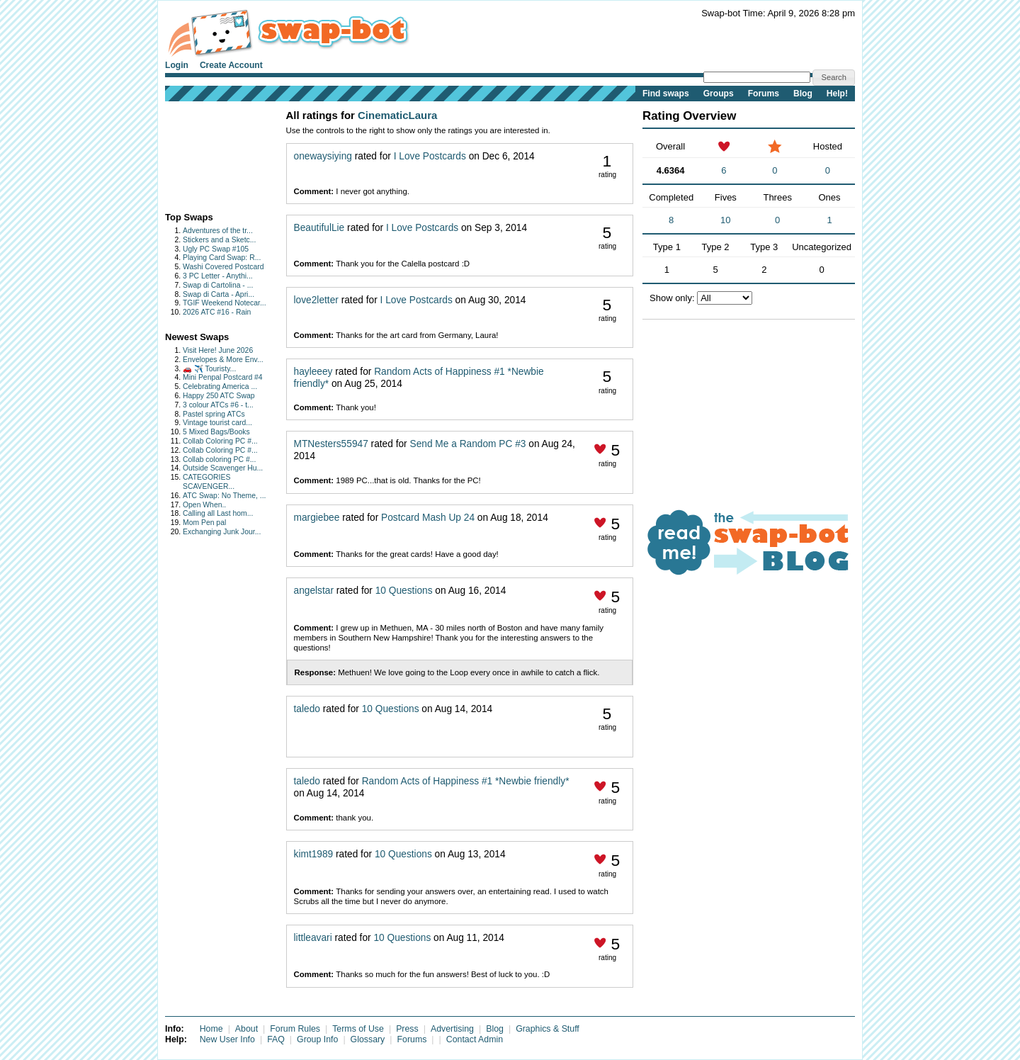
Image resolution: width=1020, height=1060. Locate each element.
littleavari (313, 937)
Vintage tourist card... (217, 423)
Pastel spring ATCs (214, 414)
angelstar (314, 590)
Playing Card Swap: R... (222, 257)
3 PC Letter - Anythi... (218, 276)
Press (407, 1029)
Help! (837, 93)
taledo (307, 709)
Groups (718, 93)
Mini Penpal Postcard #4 (223, 377)
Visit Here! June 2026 (218, 350)
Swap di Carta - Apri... (218, 294)
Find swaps (665, 93)
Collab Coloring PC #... (220, 441)
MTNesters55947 (331, 444)
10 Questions (404, 590)
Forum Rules (295, 1029)
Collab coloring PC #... (219, 459)
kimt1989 (314, 854)
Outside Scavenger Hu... (223, 468)
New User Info (227, 1039)
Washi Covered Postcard (223, 267)
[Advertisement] (209, 153)
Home (211, 1029)
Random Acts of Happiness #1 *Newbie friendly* (466, 781)
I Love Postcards (430, 156)
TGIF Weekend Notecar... (224, 303)
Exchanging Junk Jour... (222, 532)
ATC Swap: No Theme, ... (224, 496)
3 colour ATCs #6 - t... (218, 405)
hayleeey (313, 371)
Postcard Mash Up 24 (428, 517)
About (246, 1029)
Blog (802, 93)
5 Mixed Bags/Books (216, 432)
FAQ (276, 1039)
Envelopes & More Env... (223, 359)
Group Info (317, 1039)
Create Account (231, 65)
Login (176, 65)
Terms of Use (358, 1029)
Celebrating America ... (220, 386)
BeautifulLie (319, 227)
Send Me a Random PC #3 (468, 444)
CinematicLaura (397, 115)
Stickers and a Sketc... (219, 240)
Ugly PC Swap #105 (216, 249)
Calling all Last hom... (218, 513)
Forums (763, 93)
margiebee (317, 517)
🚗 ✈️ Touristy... (209, 369)
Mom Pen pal (204, 522)
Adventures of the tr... (218, 231)
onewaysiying (323, 156)
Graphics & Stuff (547, 1029)
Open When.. (204, 505)
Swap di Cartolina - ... (218, 285)
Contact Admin (474, 1039)
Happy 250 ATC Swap (218, 396)
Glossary (368, 1039)
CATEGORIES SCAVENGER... (208, 481)
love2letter (316, 300)
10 (725, 220)
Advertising (452, 1029)
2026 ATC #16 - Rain (217, 312)
